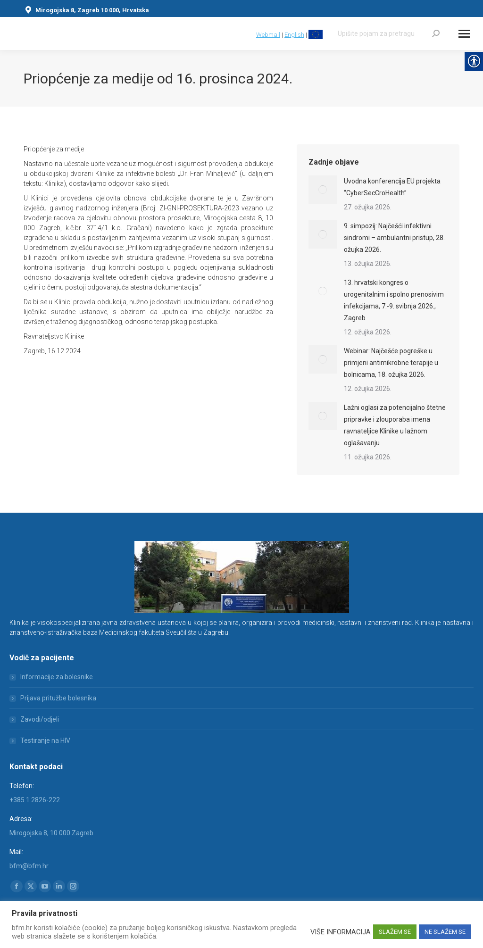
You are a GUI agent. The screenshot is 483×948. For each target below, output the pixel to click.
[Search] (388, 33)
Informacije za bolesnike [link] (56, 677)
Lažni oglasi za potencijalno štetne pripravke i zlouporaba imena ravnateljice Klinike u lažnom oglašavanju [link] (395, 425)
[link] (247, 34)
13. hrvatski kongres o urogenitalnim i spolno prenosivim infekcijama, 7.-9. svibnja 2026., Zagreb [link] (394, 300)
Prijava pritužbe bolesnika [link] (58, 698)
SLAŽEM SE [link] (395, 931)
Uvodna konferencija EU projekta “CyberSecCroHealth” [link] (392, 187)
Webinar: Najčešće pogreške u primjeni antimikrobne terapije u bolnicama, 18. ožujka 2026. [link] (391, 362)
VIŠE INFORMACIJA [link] (340, 932)
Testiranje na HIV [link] (45, 740)
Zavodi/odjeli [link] (39, 719)
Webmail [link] (268, 34)
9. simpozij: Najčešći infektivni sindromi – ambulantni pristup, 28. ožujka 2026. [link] (394, 237)
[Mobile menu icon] (464, 34)
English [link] (294, 34)
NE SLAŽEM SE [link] (445, 931)
